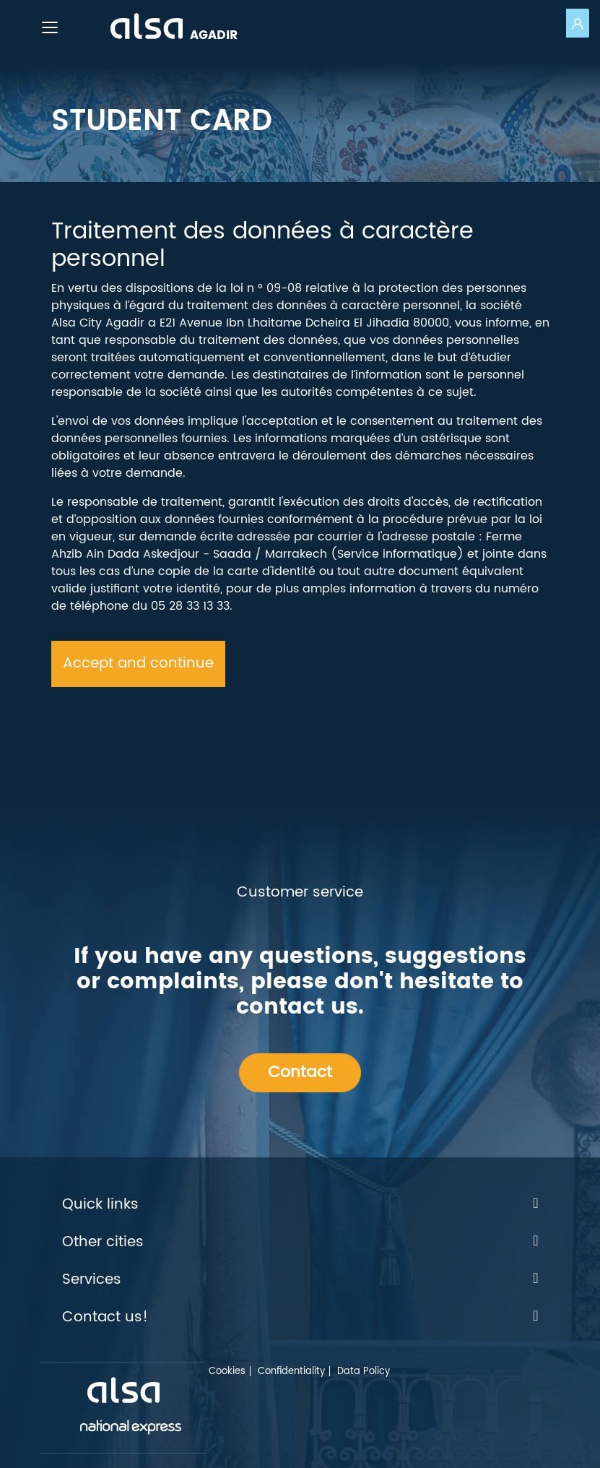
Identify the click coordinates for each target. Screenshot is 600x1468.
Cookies (227, 1371)
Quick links (300, 1205)
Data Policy (363, 1371)
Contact (300, 1072)
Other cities (300, 1242)
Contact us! (300, 1317)
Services (300, 1280)
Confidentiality (291, 1371)
